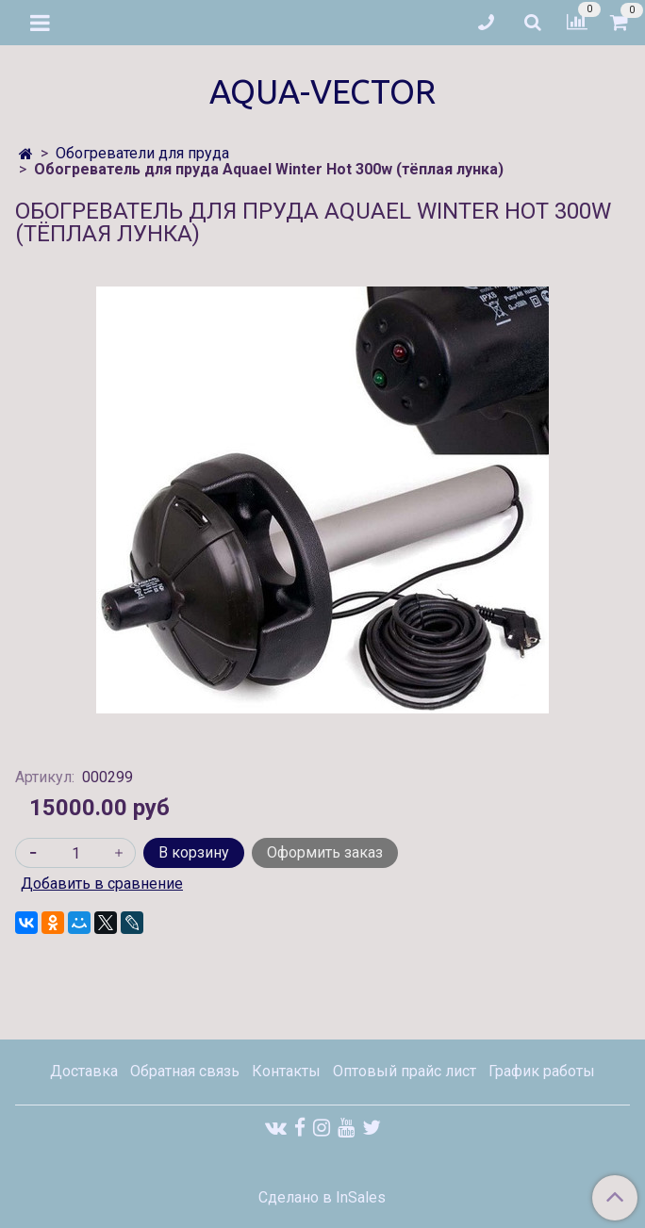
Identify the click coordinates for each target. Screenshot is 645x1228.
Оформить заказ (325, 852)
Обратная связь (185, 1071)
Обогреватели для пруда (142, 153)
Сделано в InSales (322, 1197)
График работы (541, 1071)
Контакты (286, 1071)
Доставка (84, 1071)
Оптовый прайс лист (404, 1071)
